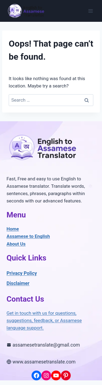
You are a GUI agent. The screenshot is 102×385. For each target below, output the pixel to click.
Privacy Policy (22, 273)
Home (13, 229)
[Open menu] (90, 11)
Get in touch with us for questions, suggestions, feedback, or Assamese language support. (44, 320)
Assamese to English (28, 236)
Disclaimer (18, 283)
